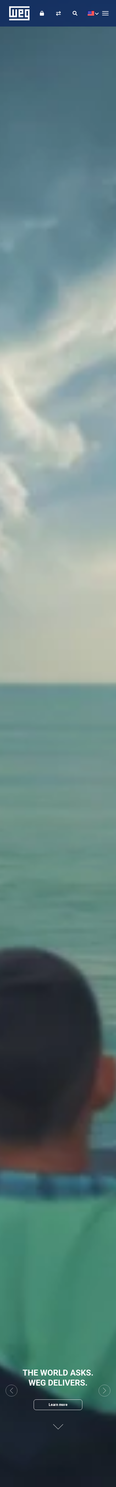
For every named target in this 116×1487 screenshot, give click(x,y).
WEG (17, 13)
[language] (92, 13)
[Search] (75, 13)
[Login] (42, 13)
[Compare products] (58, 13)
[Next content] (58, 1423)
